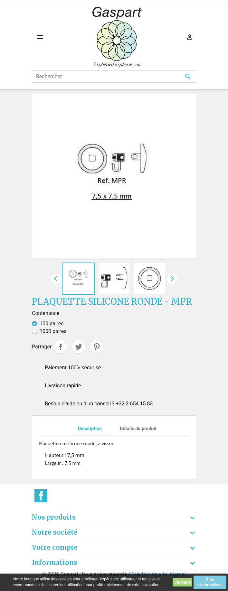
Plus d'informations (210, 582)
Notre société (55, 532)
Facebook (40, 495)
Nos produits (54, 517)
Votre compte (55, 547)
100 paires (52, 323)
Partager (60, 346)
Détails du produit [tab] (138, 428)
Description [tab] (90, 428)
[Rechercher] (114, 76)
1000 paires (53, 331)
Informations (54, 563)
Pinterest (96, 346)
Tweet (78, 346)
